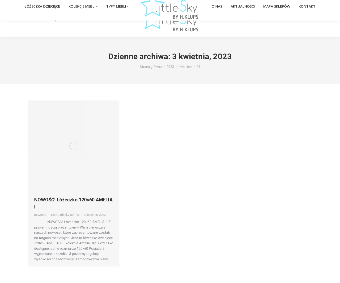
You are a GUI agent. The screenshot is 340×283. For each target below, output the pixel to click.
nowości (40, 214)
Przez (65, 214)
